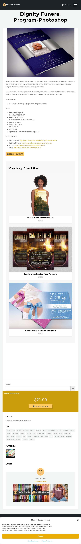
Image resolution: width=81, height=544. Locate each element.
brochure (25, 430)
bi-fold (8, 430)
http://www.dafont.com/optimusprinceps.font (37, 143)
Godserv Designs (40, 481)
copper (8, 433)
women (32, 439)
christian (65, 430)
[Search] (72, 388)
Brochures (9, 420)
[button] (78, 520)
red (42, 436)
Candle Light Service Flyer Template (40, 274)
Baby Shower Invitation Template (40, 331)
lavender (49, 433)
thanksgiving (10, 439)
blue (13, 430)
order (12, 436)
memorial (67, 433)
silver (62, 436)
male (60, 433)
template (69, 436)
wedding (25, 439)
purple (29, 436)
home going (40, 433)
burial (44, 430)
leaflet (55, 433)
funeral (29, 433)
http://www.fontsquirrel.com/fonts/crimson (30, 145)
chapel (59, 430)
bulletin (38, 430)
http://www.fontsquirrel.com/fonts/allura (27, 148)
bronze (32, 430)
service (57, 436)
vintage (18, 439)
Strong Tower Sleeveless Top (40, 217)
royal (51, 436)
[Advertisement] (40, 361)
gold (34, 433)
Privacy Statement (47, 541)
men (8, 436)
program (18, 436)
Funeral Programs (18, 420)
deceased (15, 433)
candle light (51, 430)
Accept (40, 536)
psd (24, 436)
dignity (22, 433)
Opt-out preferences (33, 541)
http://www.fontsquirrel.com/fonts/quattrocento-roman (38, 140)
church (72, 430)
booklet (19, 430)
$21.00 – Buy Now (16, 154)
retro (46, 436)
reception (36, 436)
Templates (27, 420)
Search (8, 384)
